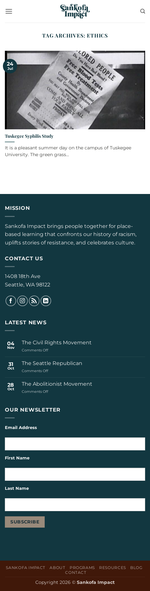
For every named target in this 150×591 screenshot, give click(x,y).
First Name (17, 458)
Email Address (21, 427)
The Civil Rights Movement (57, 342)
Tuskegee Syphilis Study (29, 136)
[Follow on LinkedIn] (45, 301)
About (57, 567)
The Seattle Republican (52, 363)
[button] (9, 11)
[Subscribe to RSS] (34, 301)
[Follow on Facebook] (11, 301)
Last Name (17, 488)
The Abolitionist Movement (57, 384)
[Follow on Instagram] (22, 301)
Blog (136, 567)
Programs (82, 567)
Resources (112, 567)
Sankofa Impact (25, 567)
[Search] (142, 11)
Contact (75, 572)
